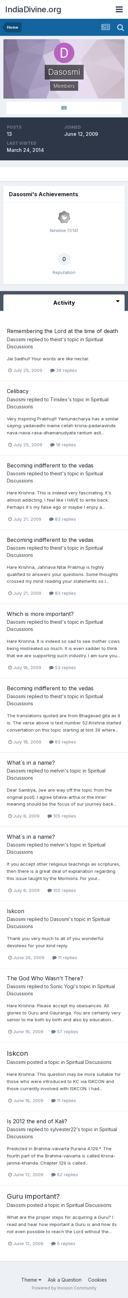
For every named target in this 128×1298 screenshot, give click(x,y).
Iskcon (15, 911)
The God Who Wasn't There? (45, 978)
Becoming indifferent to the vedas (50, 465)
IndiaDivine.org (33, 9)
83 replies (62, 519)
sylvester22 (63, 1129)
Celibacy (18, 391)
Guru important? (33, 1196)
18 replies (63, 444)
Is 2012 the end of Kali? (37, 1121)
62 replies (64, 1174)
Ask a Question (65, 1280)
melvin (57, 771)
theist (56, 339)
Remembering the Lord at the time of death (62, 331)
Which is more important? (40, 613)
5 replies (63, 1243)
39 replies (63, 370)
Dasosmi (16, 339)
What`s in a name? (31, 762)
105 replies (61, 816)
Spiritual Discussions (89, 1062)
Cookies (97, 1280)
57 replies (64, 1031)
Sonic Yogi (62, 986)
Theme (31, 1280)
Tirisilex (59, 399)
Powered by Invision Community (64, 1287)
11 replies (64, 957)
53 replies (62, 667)
